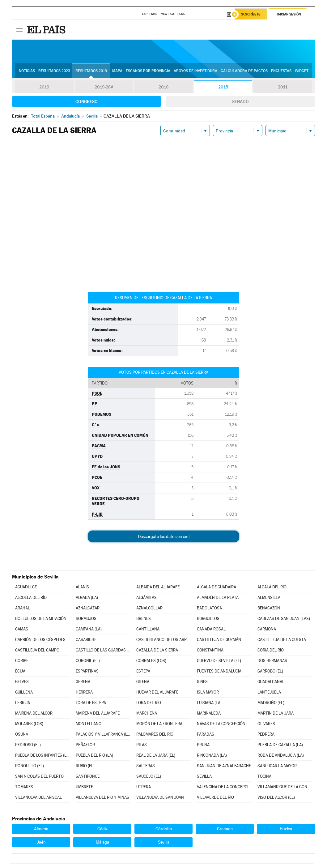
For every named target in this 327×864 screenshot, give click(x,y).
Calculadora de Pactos (244, 71)
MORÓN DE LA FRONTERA (159, 724)
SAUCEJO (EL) (148, 777)
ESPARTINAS (87, 672)
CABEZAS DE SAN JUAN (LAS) (283, 619)
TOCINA (264, 777)
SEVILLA (204, 777)
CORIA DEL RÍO (270, 651)
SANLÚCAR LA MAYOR (277, 766)
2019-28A (104, 87)
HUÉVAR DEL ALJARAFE (157, 693)
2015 (223, 87)
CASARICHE (86, 640)
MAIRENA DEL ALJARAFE (98, 714)
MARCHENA (146, 714)
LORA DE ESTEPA (91, 703)
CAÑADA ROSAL (211, 630)
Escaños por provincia (148, 71)
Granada (225, 829)
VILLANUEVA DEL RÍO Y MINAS (102, 798)
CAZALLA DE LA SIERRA (157, 651)
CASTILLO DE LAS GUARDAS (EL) (103, 651)
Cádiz (102, 829)
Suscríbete (252, 14)
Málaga (102, 842)
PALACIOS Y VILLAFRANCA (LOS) (103, 735)
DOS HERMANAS (272, 661)
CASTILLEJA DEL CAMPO (37, 651)
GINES (202, 682)
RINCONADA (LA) (212, 756)
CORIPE (21, 661)
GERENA (83, 682)
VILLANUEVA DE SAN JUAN (160, 798)
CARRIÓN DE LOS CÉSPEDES (40, 640)
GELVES (22, 682)
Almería (41, 829)
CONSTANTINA (210, 651)
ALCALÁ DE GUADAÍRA (216, 588)
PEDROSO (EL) (28, 745)
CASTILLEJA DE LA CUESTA (281, 640)
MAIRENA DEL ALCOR (34, 714)
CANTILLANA (147, 630)
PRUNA (203, 745)
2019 (44, 87)
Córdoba (163, 829)
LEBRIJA (22, 703)
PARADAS (205, 735)
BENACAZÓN (268, 609)
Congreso (86, 102)
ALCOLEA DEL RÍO (31, 598)
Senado (240, 102)
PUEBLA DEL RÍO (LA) (94, 756)
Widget (301, 71)
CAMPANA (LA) (89, 630)
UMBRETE (84, 787)
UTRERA (143, 787)
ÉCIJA (20, 672)
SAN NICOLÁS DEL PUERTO (39, 777)
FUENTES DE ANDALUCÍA (219, 672)
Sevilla (163, 842)
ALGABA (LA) (87, 598)
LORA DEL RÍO (148, 703)
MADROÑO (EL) (270, 703)
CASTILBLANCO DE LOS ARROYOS (163, 640)
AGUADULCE (26, 588)
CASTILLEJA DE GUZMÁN (219, 640)
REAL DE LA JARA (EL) (155, 756)
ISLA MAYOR (208, 693)
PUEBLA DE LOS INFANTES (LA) (42, 756)
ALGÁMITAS (146, 598)
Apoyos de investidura (195, 71)
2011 (282, 87)
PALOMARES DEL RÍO (154, 735)
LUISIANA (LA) (209, 703)
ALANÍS (82, 588)
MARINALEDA (209, 714)
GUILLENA (24, 693)
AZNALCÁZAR (88, 609)
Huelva (286, 829)
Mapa (117, 71)
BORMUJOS (86, 619)
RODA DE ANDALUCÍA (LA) (280, 756)
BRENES (143, 619)
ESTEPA (143, 672)
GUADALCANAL (270, 682)
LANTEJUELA (269, 693)
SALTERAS (145, 766)
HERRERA (84, 693)
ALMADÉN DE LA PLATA (218, 598)
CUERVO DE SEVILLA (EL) (219, 661)
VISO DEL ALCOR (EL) (276, 798)
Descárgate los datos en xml (163, 537)
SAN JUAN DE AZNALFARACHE (224, 766)
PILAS (141, 745)
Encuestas (281, 71)
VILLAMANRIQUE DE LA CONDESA (284, 787)
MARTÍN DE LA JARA (275, 714)
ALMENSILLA (268, 598)
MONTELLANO (88, 724)
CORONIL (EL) (88, 661)
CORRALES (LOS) (151, 661)
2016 (163, 87)
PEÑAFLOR (85, 745)
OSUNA (21, 735)
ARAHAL (22, 609)
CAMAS (21, 630)
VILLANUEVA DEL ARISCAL (38, 798)
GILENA (142, 682)
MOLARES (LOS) (29, 724)
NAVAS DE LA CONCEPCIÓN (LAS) (224, 724)
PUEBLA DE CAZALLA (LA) (280, 745)
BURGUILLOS (208, 619)
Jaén (41, 842)
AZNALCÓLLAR (149, 609)
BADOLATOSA (209, 609)
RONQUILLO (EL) (29, 766)
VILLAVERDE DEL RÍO (215, 798)
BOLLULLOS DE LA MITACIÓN (40, 619)
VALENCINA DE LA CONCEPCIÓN (224, 787)
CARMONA (266, 630)
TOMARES (24, 787)
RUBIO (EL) (85, 766)
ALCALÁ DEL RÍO (272, 588)
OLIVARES (266, 724)
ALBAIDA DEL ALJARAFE (158, 588)
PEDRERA (265, 735)
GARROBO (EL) (270, 672)
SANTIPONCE (88, 777)
